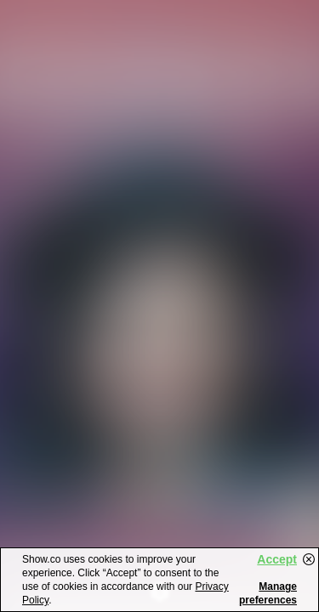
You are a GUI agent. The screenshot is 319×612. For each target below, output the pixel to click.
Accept (277, 559)
